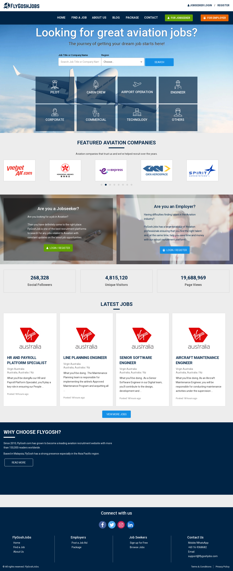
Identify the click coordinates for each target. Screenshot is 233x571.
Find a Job (79, 17)
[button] (101, 185)
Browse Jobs (137, 547)
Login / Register (58, 248)
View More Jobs (116, 414)
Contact (151, 17)
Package (132, 17)
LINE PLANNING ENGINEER (85, 358)
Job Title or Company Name (73, 55)
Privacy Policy (222, 566)
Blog (116, 17)
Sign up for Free (139, 542)
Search (159, 62)
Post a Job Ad (79, 542)
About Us (99, 17)
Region (105, 55)
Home (61, 17)
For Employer (214, 17)
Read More (19, 462)
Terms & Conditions (201, 566)
